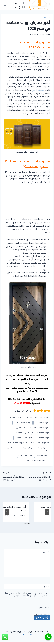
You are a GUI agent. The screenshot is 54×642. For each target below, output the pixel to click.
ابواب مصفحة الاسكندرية (23, 422)
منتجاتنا (47, 17)
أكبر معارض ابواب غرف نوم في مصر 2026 (29, 509)
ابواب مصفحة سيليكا (21, 432)
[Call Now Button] (48, 636)
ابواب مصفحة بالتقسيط (40, 432)
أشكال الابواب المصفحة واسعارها (37, 417)
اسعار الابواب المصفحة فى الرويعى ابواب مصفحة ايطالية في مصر (28, 449)
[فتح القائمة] (5, 5)
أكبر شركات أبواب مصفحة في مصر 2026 (14, 476)
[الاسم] (27, 586)
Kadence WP (27, 635)
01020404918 (22, 402)
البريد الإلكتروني (42, 608)
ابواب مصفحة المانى (23, 427)
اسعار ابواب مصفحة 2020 (39, 442)
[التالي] (7, 512)
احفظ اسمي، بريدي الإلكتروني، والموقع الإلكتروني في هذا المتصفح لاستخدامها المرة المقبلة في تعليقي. (27, 594)
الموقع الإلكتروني (41, 614)
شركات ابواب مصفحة (26, 455)
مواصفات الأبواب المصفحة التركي (37, 460)
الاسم (46, 586)
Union (42, 34)
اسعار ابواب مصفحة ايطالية (17, 442)
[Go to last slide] (47, 512)
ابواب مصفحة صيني (42, 437)
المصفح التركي (38, 90)
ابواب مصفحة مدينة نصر (23, 437)
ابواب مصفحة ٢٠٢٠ (15, 417)
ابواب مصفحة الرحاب (41, 427)
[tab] (29, 523)
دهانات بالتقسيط (43, 455)
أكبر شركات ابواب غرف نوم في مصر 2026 (40, 476)
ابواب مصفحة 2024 (42, 422)
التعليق (45, 551)
